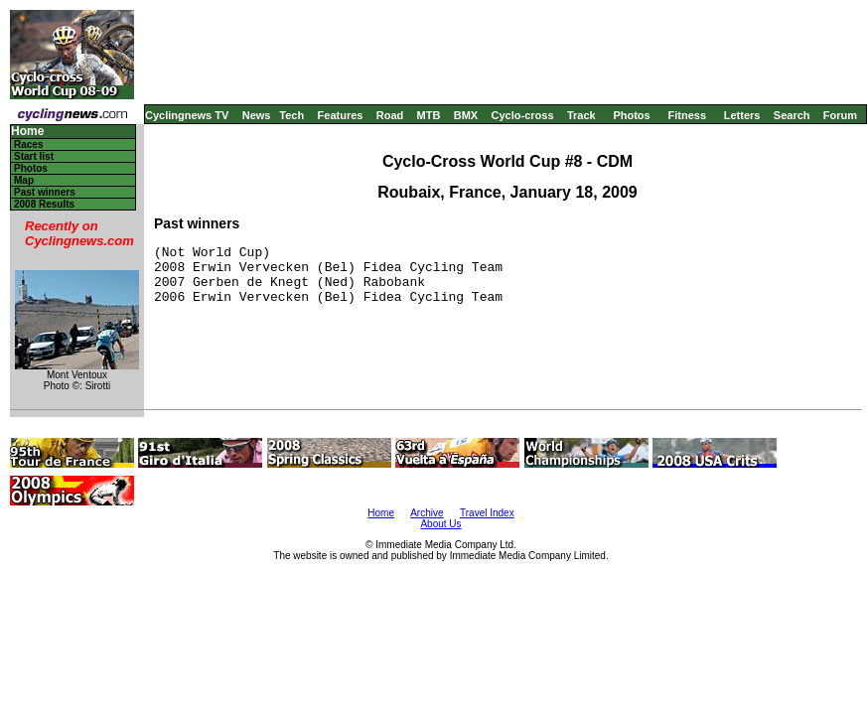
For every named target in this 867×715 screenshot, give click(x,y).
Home (27, 131)
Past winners (44, 192)
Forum (840, 115)
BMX (466, 115)
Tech (291, 115)
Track (581, 115)
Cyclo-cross (523, 115)
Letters (742, 115)
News (256, 115)
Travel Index (487, 512)
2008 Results (44, 204)
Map (24, 180)
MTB (429, 115)
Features (340, 115)
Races (28, 144)
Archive (426, 512)
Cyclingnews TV (186, 115)
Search (792, 115)
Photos (631, 115)
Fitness (686, 115)
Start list (34, 156)
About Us (440, 523)
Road (390, 115)
